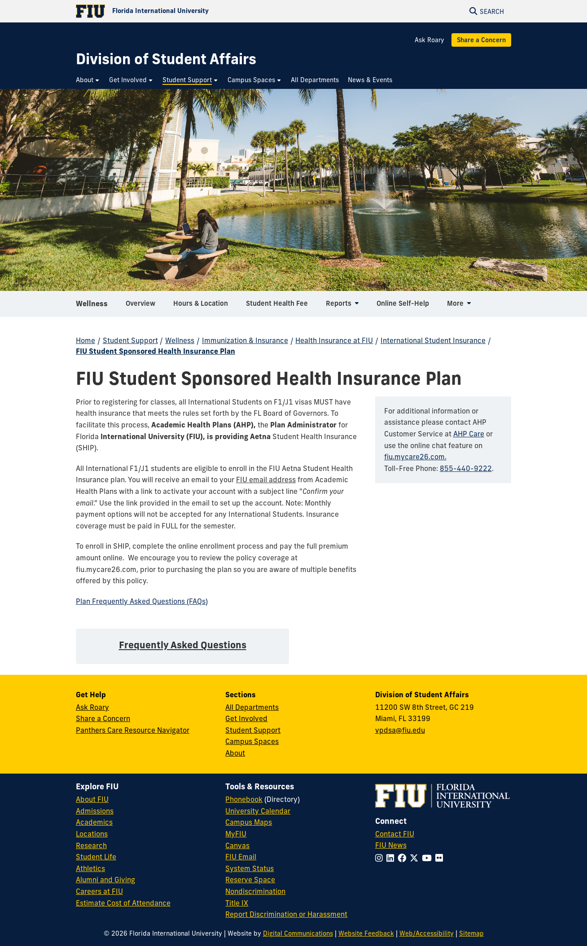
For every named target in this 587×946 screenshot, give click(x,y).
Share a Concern (481, 40)
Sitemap (471, 933)
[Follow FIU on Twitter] (416, 858)
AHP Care (468, 433)
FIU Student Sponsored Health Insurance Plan (155, 351)
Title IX (236, 902)
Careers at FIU (99, 891)
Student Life (96, 856)
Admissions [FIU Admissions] (95, 810)
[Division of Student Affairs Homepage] (166, 59)
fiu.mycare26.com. (415, 456)
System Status (249, 868)
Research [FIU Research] (91, 845)
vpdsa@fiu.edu (400, 730)
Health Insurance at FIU (334, 340)
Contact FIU (394, 833)
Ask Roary (429, 40)
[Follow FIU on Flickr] (441, 858)
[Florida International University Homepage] (185, 11)
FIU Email (240, 856)
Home (85, 340)
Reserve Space (250, 879)
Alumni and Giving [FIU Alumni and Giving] (105, 879)
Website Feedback (366, 933)
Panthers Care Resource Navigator (132, 730)
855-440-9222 (466, 468)
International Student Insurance (433, 340)
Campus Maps (248, 822)
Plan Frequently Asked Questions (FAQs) (142, 601)
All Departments (252, 707)
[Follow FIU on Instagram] (380, 858)
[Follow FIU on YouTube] (428, 858)
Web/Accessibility (426, 933)
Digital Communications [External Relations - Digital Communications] (298, 933)
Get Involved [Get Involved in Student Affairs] (246, 718)
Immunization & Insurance (245, 340)
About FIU (92, 799)
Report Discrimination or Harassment (286, 914)
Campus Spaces (252, 741)
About (235, 752)
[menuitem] (88, 80)
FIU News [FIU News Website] (391, 844)
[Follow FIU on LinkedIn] (392, 858)
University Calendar (257, 810)
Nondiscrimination (255, 891)
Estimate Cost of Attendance (123, 902)
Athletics (90, 868)
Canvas (237, 845)
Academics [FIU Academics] (94, 822)
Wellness (92, 307)
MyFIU (235, 833)
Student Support (130, 340)
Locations (92, 833)
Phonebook (244, 799)
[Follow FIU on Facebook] (404, 858)
